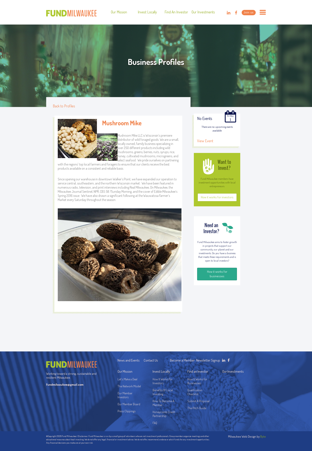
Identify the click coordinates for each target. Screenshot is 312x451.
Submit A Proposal (198, 401)
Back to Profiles (64, 106)
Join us (249, 12)
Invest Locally (147, 12)
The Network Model (129, 386)
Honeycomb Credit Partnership (164, 414)
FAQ (155, 423)
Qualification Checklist (194, 392)
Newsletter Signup (208, 360)
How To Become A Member (163, 403)
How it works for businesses (217, 274)
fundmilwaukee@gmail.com (65, 384)
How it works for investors (217, 197)
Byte (263, 436)
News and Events (129, 360)
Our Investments (203, 12)
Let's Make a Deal (127, 379)
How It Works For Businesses (197, 381)
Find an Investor (176, 12)
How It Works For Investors (162, 381)
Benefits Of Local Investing (163, 392)
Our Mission (119, 12)
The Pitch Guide (196, 408)
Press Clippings (126, 411)
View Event (205, 141)
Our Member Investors (125, 395)
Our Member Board (129, 404)
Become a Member (182, 360)
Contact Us (151, 360)
